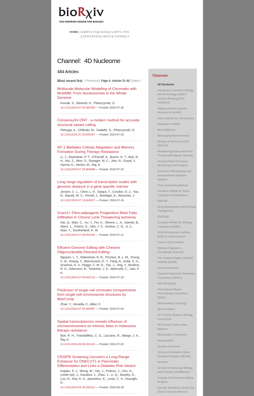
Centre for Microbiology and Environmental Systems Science (174, 175)
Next (137, 80)
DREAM (162, 200)
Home (74, 31)
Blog (104, 31)
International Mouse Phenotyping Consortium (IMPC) (172, 293)
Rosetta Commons (168, 346)
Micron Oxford (166, 309)
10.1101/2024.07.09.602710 (77, 277)
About (107, 36)
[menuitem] (74, 32)
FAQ (95, 31)
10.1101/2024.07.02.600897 (77, 308)
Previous (91, 80)
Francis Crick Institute (170, 242)
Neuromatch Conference (172, 334)
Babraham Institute (168, 124)
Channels (121, 36)
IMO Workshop (166, 283)
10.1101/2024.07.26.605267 (77, 134)
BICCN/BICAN (166, 129)
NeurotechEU (165, 340)
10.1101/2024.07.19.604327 (77, 200)
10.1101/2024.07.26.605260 (77, 107)
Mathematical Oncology (171, 303)
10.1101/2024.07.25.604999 (77, 169)
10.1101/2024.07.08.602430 (77, 234)
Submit (85, 31)
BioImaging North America (173, 135)
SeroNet (162, 362)
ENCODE (163, 216)
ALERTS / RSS (120, 31)
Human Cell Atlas (168, 267)
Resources (91, 36)
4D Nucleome (165, 84)
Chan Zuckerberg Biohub (172, 185)
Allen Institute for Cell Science (175, 118)
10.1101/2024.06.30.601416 (77, 344)
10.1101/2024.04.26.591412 (77, 387)
